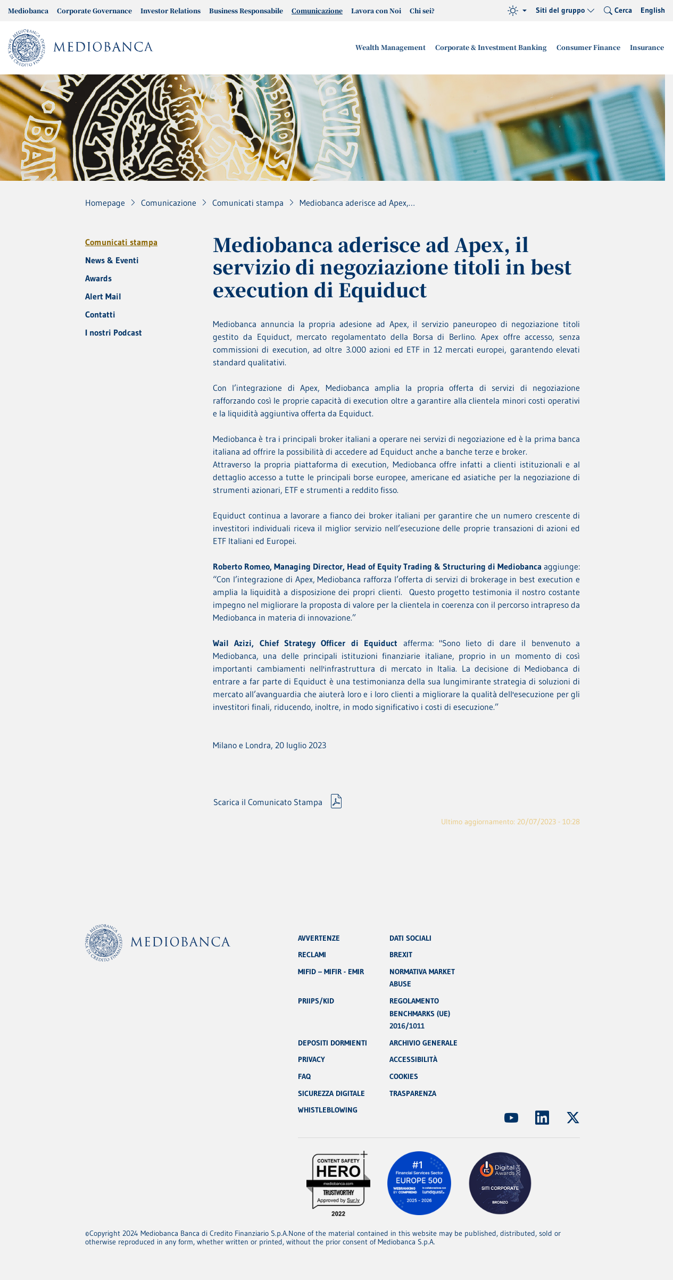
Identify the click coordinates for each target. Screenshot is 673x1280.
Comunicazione (317, 10)
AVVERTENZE (319, 936)
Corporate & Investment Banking (498, 47)
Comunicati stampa (121, 242)
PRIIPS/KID (316, 1000)
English (653, 10)
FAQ (304, 1076)
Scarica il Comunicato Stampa (267, 803)
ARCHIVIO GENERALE (423, 1042)
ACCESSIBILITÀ (413, 1059)
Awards (98, 278)
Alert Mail (103, 296)
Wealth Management (402, 47)
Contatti (100, 314)
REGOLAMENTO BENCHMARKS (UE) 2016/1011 (419, 1012)
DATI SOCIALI (410, 936)
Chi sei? (422, 10)
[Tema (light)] (517, 10)
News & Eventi (112, 260)
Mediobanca (28, 10)
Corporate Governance (94, 10)
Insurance (648, 47)
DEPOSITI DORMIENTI (332, 1042)
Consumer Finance (592, 47)
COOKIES (403, 1076)
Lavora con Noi (376, 10)
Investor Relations (170, 10)
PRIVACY (311, 1059)
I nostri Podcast (113, 332)
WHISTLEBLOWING (328, 1110)
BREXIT (400, 953)
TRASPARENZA (412, 1093)
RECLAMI (312, 953)
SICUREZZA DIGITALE (331, 1093)
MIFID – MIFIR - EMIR (331, 970)
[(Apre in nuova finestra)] (511, 1118)
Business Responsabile (246, 10)
